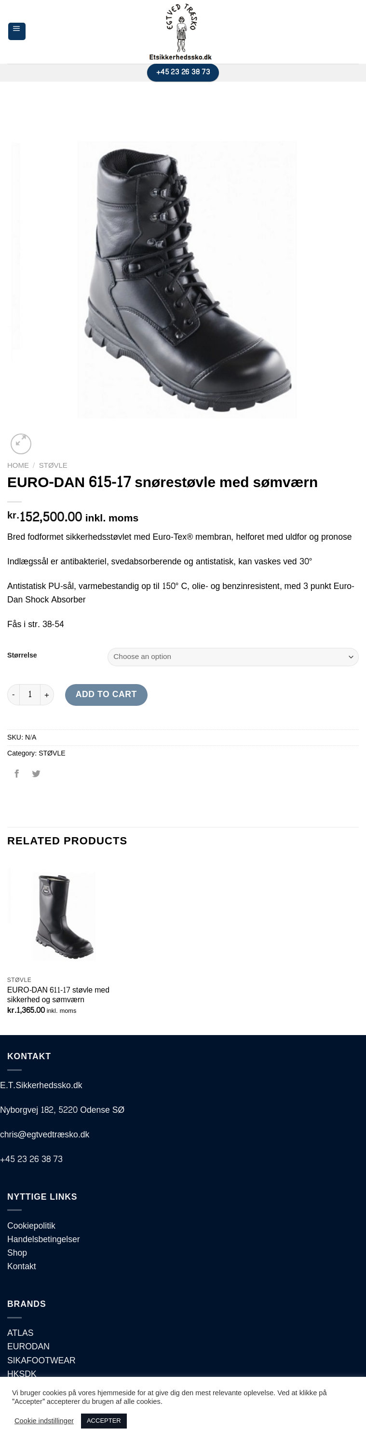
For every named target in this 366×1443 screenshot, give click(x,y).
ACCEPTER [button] (104, 1421)
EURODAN (28, 1346)
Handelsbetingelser (43, 1239)
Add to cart (106, 694)
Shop (17, 1253)
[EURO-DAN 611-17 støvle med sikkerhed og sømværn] (62, 915)
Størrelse (22, 655)
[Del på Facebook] (17, 777)
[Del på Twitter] (35, 777)
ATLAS (20, 1333)
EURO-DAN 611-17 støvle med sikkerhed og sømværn (58, 995)
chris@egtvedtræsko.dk (44, 1134)
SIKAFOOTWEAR (41, 1360)
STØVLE (53, 465)
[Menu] (17, 31)
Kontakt (21, 1266)
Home (18, 465)
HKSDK (22, 1374)
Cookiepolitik (31, 1226)
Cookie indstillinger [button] (44, 1421)
